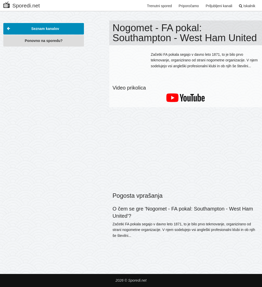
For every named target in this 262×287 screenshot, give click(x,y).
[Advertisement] (43, 82)
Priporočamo (189, 6)
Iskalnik (247, 6)
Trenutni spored (159, 6)
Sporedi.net (21, 4)
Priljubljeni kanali (219, 6)
